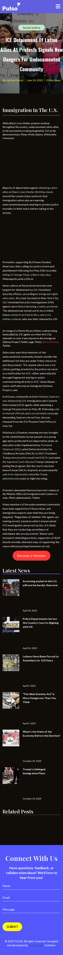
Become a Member (31, 556)
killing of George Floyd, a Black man (24, 274)
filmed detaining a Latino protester (37, 306)
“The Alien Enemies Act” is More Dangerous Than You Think (39, 698)
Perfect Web (42, 945)
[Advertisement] (28, 164)
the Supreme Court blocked (19, 461)
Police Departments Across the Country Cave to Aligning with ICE (40, 622)
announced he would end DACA (29, 457)
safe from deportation (15, 474)
